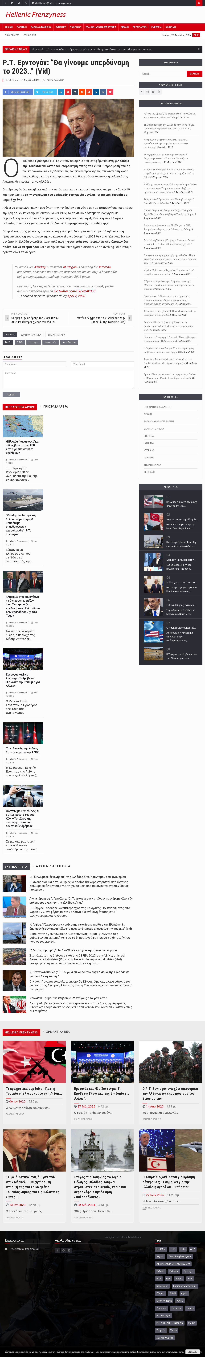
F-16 (173, 1249)
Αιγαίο (159, 1256)
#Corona (104, 267)
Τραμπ (173, 1330)
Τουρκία (160, 1330)
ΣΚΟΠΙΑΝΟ (76, 27)
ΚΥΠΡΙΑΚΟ (60, 27)
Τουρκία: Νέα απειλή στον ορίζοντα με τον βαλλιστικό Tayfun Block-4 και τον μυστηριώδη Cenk (168, 326)
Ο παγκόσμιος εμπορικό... (181, 627)
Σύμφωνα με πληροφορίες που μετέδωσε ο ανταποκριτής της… (19, 555)
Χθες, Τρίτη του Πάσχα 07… (93, 1211)
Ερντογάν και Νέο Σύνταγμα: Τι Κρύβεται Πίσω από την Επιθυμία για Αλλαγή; (101, 1094)
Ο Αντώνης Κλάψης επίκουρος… (28, 1108)
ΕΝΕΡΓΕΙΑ (156, 27)
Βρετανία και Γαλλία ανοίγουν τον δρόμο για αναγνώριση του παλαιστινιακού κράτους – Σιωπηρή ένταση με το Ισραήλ (166, 300)
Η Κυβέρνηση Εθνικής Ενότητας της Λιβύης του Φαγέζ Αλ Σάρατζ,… (22, 771)
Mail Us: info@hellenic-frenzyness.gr (52, 3)
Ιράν (168, 1278)
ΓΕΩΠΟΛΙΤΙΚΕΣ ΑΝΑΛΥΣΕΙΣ (157, 407)
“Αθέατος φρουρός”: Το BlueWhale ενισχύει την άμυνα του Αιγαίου (73, 950)
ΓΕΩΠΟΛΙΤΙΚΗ (140, 27)
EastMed (160, 1249)
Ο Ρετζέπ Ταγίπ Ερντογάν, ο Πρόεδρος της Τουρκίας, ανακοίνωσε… (21, 707)
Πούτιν (190, 1308)
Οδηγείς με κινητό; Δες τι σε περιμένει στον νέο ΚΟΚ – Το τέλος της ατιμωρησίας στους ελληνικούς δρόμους (22, 818)
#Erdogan (69, 267)
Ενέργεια (174, 1271)
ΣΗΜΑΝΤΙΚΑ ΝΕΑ (56, 335)
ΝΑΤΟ (180, 1301)
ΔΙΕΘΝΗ (124, 27)
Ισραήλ (179, 1278)
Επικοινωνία (30, 35)
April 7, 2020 (76, 296)
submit (11, 394)
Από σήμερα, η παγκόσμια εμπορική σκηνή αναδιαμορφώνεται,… (179, 637)
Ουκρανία (161, 1308)
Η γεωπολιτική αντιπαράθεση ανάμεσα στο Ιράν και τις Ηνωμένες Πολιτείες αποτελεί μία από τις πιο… (92, 49)
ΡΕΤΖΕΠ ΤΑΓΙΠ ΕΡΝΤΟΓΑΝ (169, 1323)
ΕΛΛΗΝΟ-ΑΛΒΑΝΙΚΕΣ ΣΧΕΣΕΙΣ (101, 27)
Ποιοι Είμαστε (12, 35)
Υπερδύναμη (69, 342)
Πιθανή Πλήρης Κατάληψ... (181, 605)
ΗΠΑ (158, 1278)
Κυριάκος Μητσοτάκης (185, 1286)
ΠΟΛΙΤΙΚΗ (22, 27)
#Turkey (39, 267)
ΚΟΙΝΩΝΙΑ (171, 27)
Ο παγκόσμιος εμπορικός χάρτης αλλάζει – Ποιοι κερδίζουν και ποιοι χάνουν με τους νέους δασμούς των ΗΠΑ (170, 259)
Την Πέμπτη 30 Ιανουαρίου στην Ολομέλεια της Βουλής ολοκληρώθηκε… (21, 474)
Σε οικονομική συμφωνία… (160, 1113)
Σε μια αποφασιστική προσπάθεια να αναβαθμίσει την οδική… (22, 845)
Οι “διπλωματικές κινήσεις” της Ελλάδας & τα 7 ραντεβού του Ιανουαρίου (77, 876)
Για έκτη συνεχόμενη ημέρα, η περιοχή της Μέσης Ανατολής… (20, 635)
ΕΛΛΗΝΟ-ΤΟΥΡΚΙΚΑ (41, 27)
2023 (19, 342)
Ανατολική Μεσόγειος (180, 1256)
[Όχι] (201, 1352)
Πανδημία (176, 1308)
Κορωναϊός (162, 1286)
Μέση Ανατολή (164, 1301)
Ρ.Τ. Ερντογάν (163, 1315)
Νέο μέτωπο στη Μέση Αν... (182, 519)
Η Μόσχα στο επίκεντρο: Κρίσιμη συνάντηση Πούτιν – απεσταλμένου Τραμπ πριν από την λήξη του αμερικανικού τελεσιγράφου (170, 188)
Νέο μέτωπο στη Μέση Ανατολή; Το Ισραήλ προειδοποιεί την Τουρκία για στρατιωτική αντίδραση (166, 143)
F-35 (182, 1249)
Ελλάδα (160, 1271)
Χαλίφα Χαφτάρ (164, 1337)
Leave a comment (55, 80)
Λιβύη (184, 1293)
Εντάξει (192, 1352)
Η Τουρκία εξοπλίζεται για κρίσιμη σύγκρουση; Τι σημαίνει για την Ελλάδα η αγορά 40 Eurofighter (169, 1182)
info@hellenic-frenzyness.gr (25, 1249)
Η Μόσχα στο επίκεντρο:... (181, 582)
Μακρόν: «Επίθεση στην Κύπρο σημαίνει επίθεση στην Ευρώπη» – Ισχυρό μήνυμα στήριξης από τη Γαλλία (169, 173)
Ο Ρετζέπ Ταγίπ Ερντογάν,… (93, 1113)
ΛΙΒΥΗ (173, 1293)
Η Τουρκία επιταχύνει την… (161, 1201)
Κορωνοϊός (50, 342)
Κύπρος (160, 1293)
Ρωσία (191, 1323)
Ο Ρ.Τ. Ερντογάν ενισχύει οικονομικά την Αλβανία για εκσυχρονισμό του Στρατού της (170, 1094)
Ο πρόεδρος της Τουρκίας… (25, 1211)
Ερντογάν (33, 342)
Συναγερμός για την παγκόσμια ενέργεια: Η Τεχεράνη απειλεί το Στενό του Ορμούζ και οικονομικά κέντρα (166, 158)
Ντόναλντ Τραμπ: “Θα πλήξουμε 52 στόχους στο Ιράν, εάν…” (68, 998)
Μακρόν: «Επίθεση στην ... (181, 559)
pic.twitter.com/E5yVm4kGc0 (74, 291)
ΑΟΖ (192, 1249)
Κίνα (190, 1278)
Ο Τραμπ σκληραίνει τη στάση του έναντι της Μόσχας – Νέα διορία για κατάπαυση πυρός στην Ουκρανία (169, 285)
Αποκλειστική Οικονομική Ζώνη (173, 1264)
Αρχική (9, 27)
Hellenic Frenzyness (18, 459)
